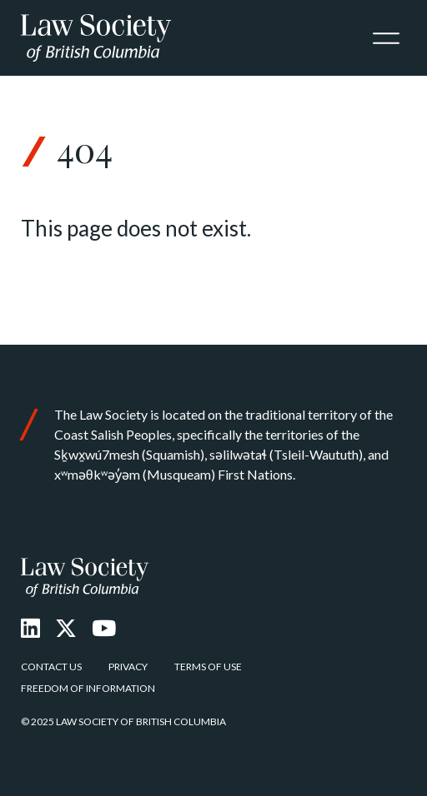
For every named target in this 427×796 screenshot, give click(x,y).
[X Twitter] (66, 627)
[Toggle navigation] (386, 38)
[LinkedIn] (30, 627)
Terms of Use (208, 666)
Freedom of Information (88, 688)
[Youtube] (104, 627)
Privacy (128, 666)
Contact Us (51, 666)
